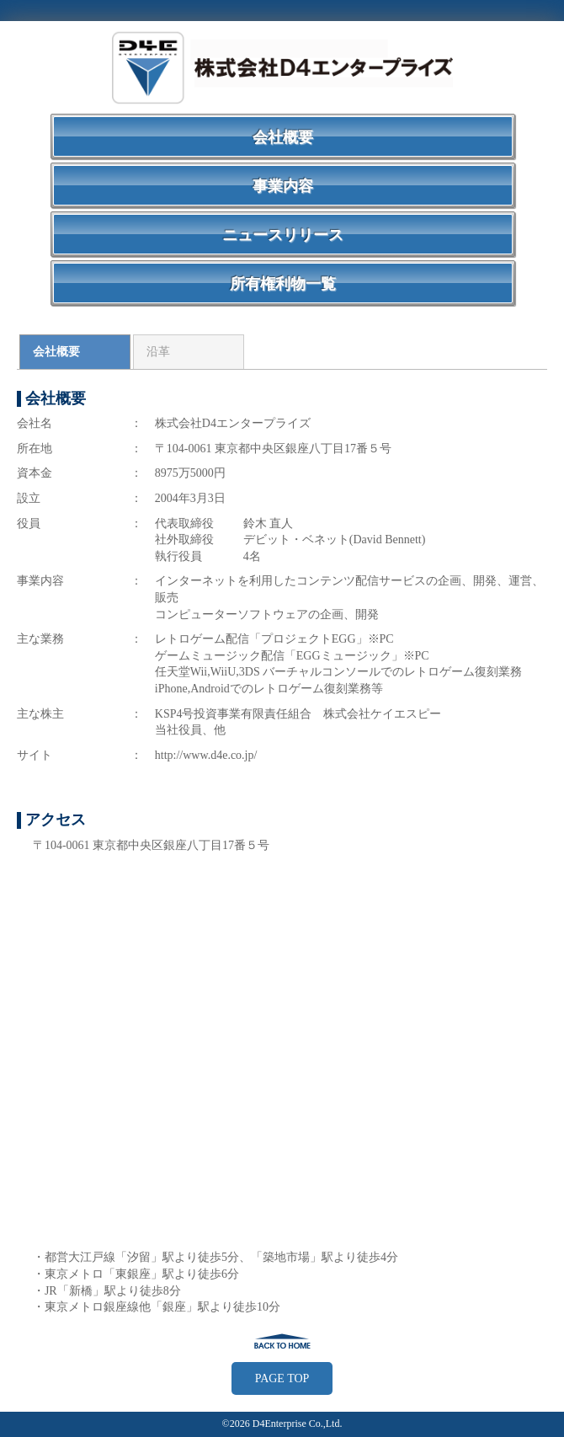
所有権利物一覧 (283, 283)
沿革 (158, 351)
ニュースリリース (282, 235)
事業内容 (283, 186)
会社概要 (283, 137)
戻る (282, 1341)
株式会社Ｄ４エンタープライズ (282, 67)
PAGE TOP (282, 1378)
